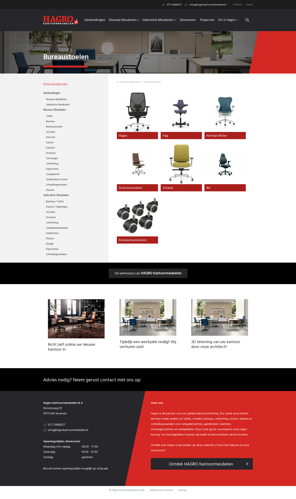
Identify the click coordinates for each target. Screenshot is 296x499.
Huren (249, 4)
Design (50, 243)
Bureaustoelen (54, 126)
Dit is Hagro (227, 19)
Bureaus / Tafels (55, 201)
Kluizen (50, 190)
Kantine (50, 147)
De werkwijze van (148, 274)
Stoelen (50, 132)
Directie (50, 137)
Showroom (188, 19)
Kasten (50, 142)
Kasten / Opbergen (57, 206)
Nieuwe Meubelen (123, 19)
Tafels (49, 116)
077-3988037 (174, 4)
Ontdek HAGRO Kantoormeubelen (208, 465)
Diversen (51, 153)
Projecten (207, 19)
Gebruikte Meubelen (158, 19)
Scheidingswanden (56, 184)
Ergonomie (52, 169)
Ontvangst (52, 158)
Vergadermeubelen (57, 228)
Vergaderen (52, 174)
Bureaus (50, 121)
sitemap (182, 492)
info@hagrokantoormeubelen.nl (208, 4)
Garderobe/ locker (56, 179)
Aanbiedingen (94, 19)
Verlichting (52, 163)
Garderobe (52, 233)
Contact (237, 4)
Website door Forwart (161, 492)
